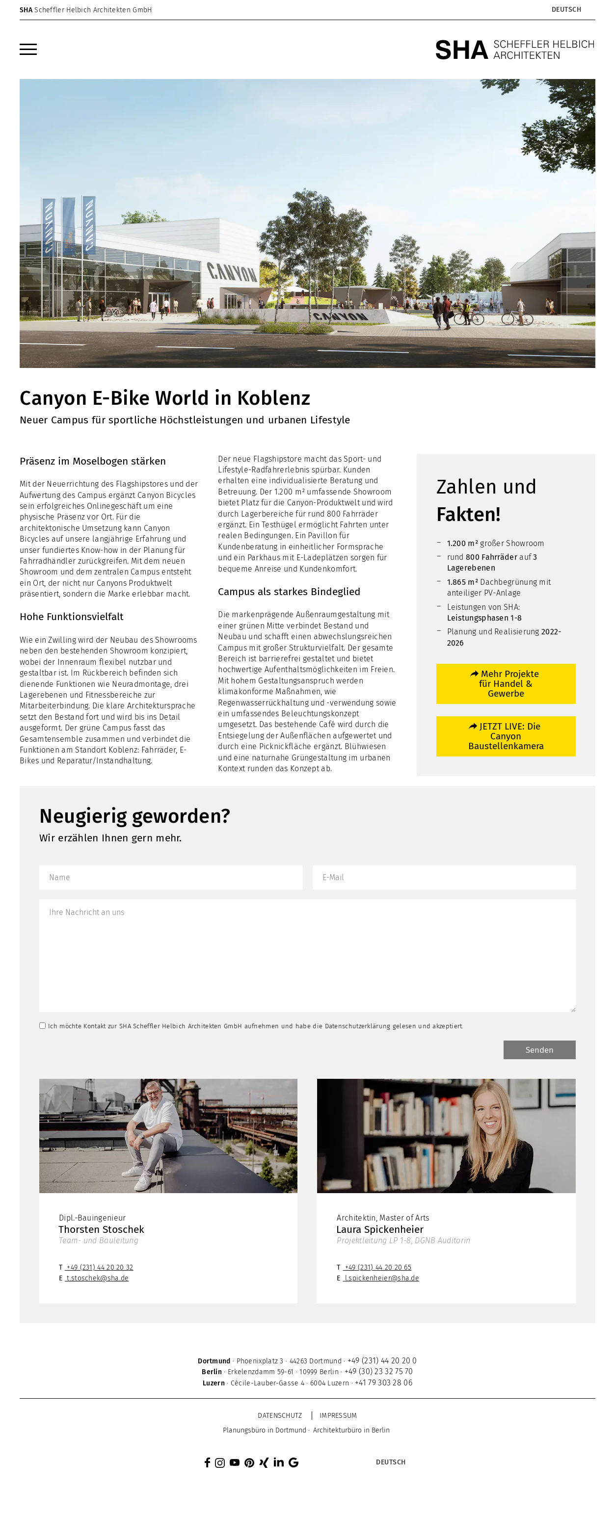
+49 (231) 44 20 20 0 (382, 1362)
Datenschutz (280, 1417)
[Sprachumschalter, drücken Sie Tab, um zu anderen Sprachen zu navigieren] (566, 10)
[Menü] (28, 49)
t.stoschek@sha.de (98, 1280)
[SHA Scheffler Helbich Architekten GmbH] (515, 49)
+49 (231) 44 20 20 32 (100, 1269)
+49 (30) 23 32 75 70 (379, 1373)
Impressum (338, 1417)
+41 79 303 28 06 (383, 1384)
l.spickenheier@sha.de (382, 1280)
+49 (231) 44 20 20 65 (378, 1269)
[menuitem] (28, 49)
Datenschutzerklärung (358, 1026)
